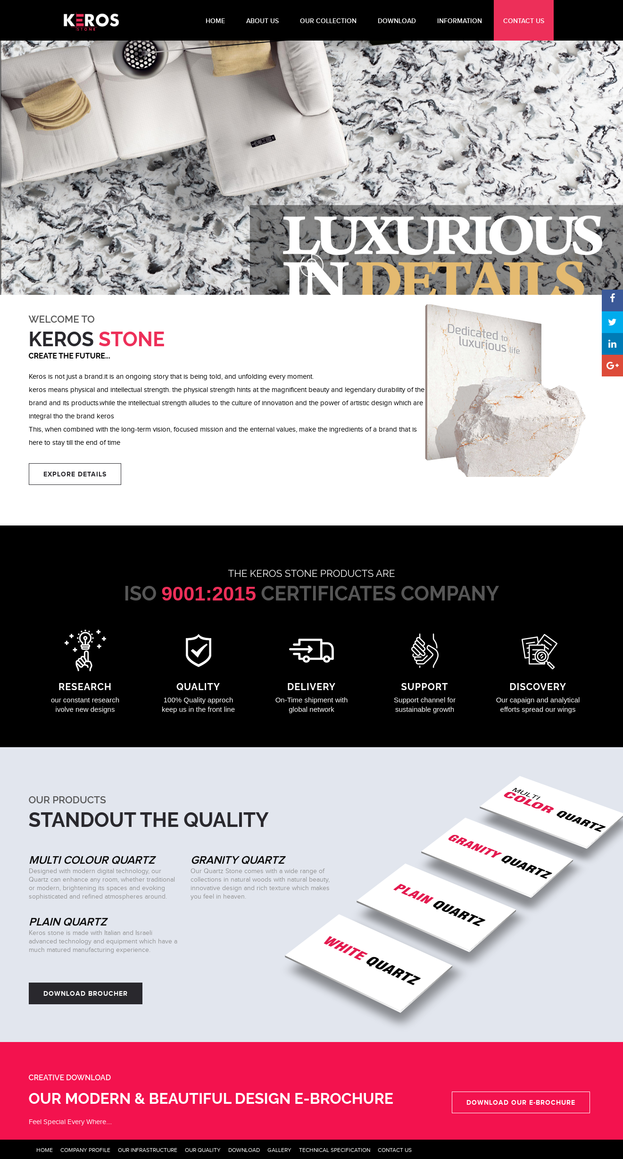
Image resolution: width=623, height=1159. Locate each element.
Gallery (279, 1150)
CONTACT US (523, 21)
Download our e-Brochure (520, 1102)
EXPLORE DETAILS (75, 474)
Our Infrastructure (147, 1150)
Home (44, 1150)
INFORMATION (459, 21)
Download (244, 1150)
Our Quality (203, 1150)
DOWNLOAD (397, 21)
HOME (215, 21)
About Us (262, 21)
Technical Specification (334, 1150)
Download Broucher (85, 993)
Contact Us (395, 1150)
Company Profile (85, 1150)
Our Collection (328, 21)
